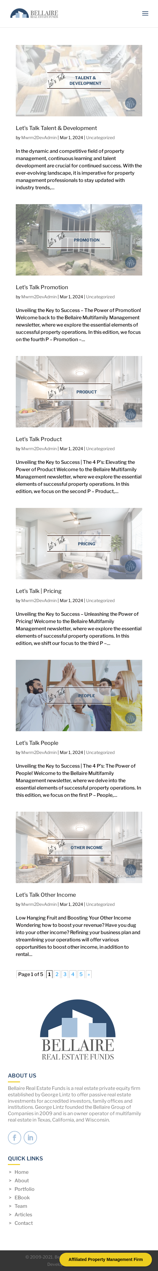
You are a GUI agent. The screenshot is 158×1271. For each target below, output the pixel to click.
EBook (22, 1198)
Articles (23, 1215)
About (22, 1181)
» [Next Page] (89, 974)
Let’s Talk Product (39, 439)
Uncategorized (100, 137)
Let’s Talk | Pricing (39, 591)
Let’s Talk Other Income (46, 895)
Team (21, 1206)
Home (22, 1172)
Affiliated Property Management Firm (106, 1259)
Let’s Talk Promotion (42, 287)
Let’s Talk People (37, 743)
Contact (24, 1223)
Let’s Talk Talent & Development (56, 128)
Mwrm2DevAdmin (39, 137)
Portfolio (25, 1189)
